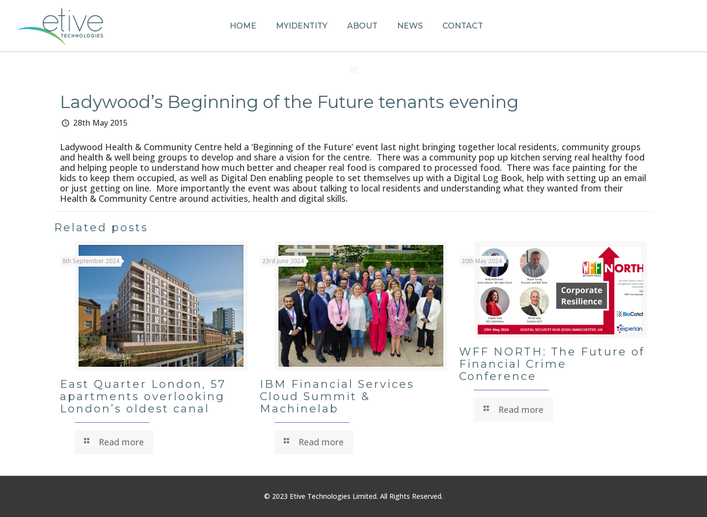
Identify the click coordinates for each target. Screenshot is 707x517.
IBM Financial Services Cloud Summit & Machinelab (337, 396)
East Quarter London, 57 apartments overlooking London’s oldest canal (143, 396)
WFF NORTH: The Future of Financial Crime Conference (552, 364)
